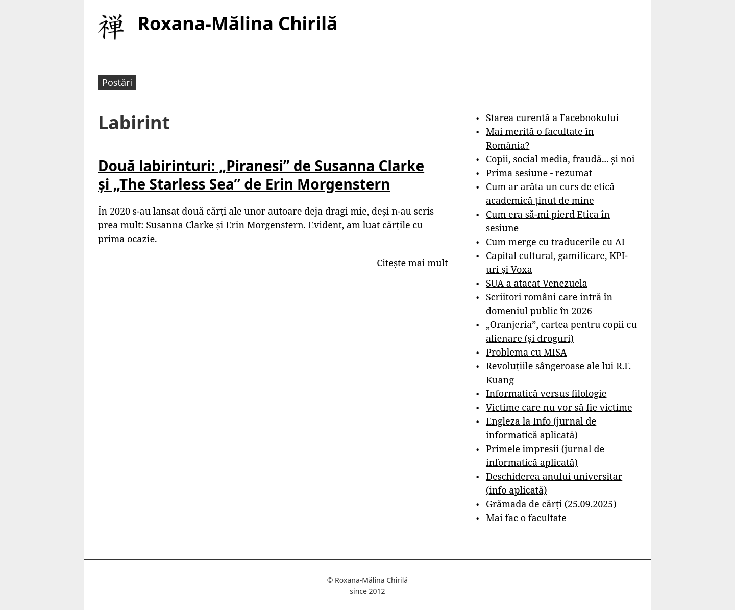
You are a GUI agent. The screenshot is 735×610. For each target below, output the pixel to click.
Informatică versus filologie (546, 393)
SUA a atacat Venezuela (536, 283)
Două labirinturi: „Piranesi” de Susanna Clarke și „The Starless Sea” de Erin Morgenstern (261, 175)
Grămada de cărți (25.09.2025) (551, 504)
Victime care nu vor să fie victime (559, 407)
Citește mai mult (412, 262)
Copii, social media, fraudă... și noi (560, 159)
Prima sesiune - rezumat (539, 173)
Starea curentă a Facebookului (552, 117)
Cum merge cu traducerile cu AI (555, 242)
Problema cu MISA (526, 352)
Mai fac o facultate (526, 517)
